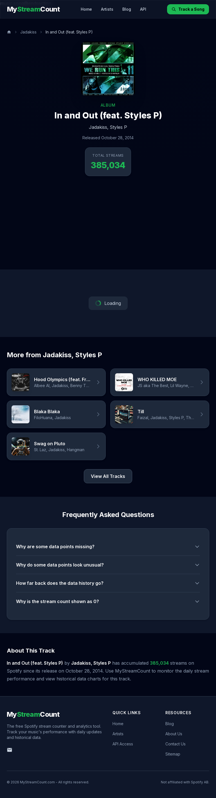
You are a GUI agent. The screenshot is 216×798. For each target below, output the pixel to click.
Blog (126, 9)
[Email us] (9, 750)
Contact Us (175, 743)
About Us (173, 733)
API (143, 9)
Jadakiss (28, 32)
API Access (122, 743)
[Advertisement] (108, 227)
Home (86, 9)
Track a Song (188, 9)
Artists (107, 9)
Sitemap (172, 754)
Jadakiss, (99, 127)
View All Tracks (108, 476)
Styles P (118, 127)
